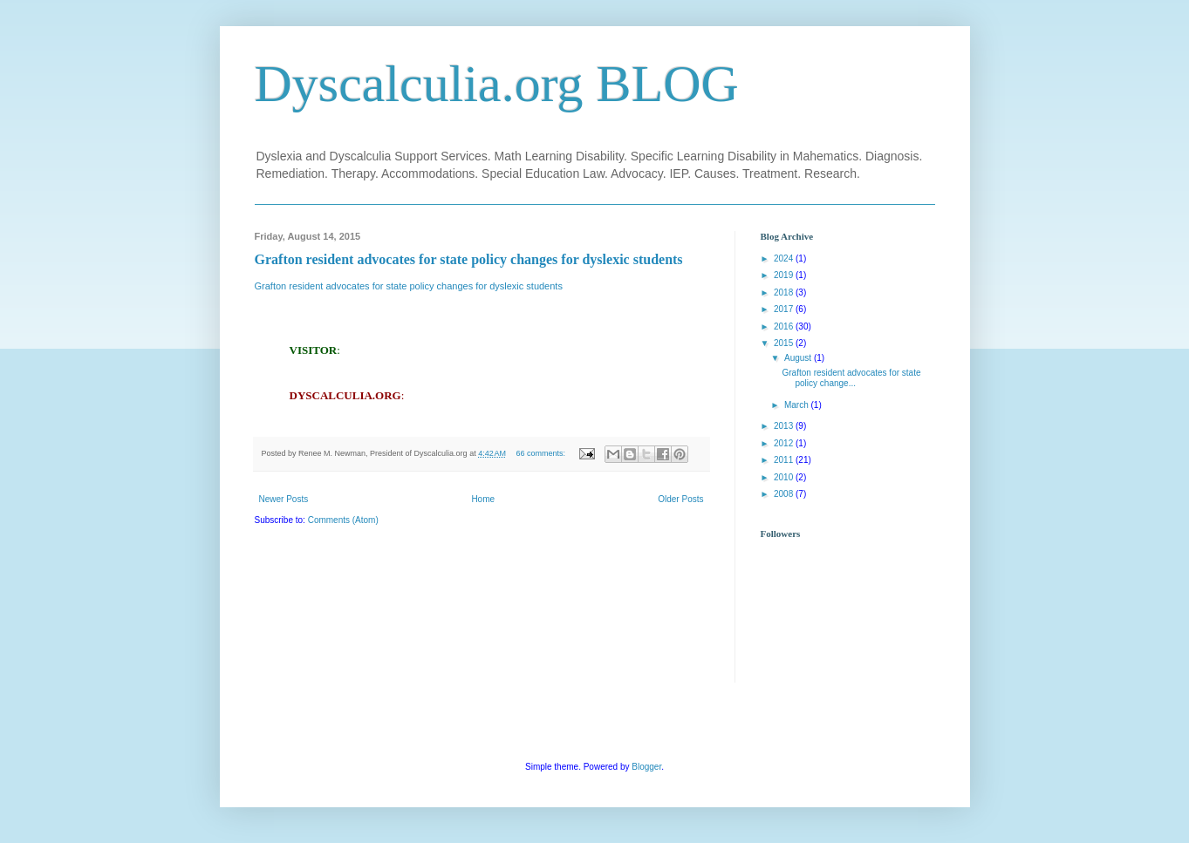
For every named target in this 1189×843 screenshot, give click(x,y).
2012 (785, 443)
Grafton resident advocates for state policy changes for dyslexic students (469, 259)
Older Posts (680, 499)
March (797, 405)
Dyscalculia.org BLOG (497, 83)
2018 (785, 292)
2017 (785, 309)
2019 (785, 275)
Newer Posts (284, 499)
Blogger (646, 767)
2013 (785, 426)
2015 (785, 343)
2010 (785, 477)
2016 (785, 326)
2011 (785, 460)
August (799, 358)
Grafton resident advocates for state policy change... (851, 378)
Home (483, 499)
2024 (785, 258)
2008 (785, 494)
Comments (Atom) (343, 520)
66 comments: (541, 453)
